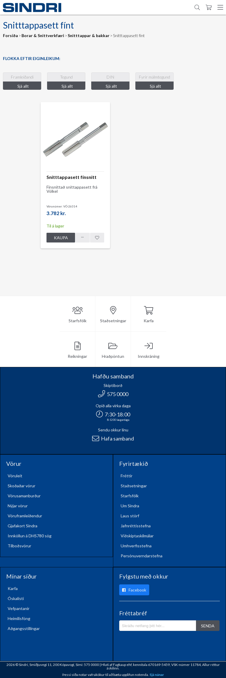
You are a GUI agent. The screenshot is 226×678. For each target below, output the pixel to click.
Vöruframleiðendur (25, 515)
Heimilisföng (19, 618)
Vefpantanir (18, 608)
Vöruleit (15, 475)
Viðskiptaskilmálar (137, 535)
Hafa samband (113, 438)
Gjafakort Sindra (22, 525)
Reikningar (77, 350)
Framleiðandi (22, 76)
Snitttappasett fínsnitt (71, 177)
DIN (110, 76)
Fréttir (126, 475)
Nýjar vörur (18, 505)
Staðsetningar (113, 314)
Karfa (149, 314)
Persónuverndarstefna (141, 555)
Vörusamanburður (24, 495)
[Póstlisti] (157, 625)
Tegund (66, 76)
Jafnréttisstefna (136, 525)
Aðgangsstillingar (24, 628)
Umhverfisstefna (136, 545)
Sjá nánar (156, 674)
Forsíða (10, 35)
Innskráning (148, 350)
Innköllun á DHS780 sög (29, 535)
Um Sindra (130, 505)
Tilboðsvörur (19, 545)
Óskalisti (16, 598)
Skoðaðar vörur (21, 485)
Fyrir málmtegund (154, 76)
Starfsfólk (78, 314)
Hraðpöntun (113, 350)
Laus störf (130, 515)
